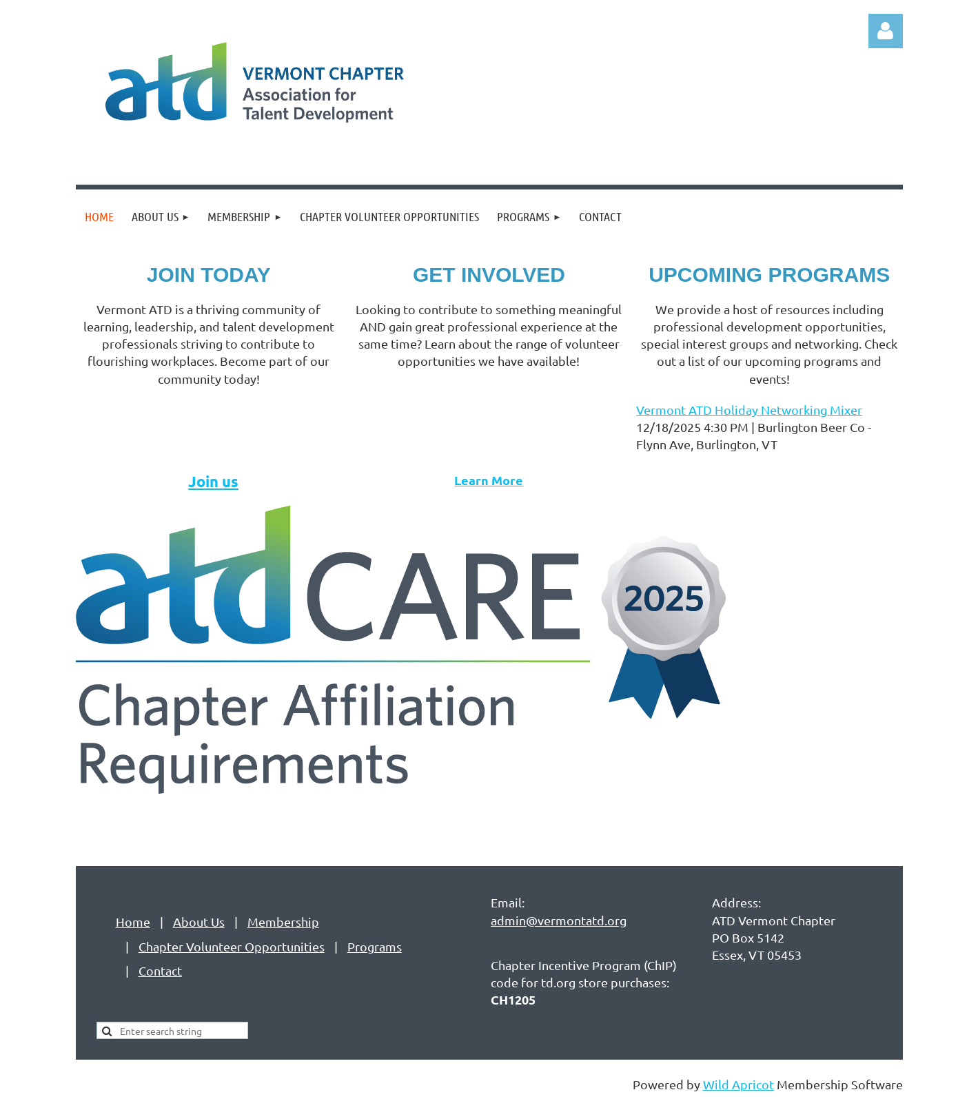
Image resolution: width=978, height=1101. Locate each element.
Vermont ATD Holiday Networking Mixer (749, 409)
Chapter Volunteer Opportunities (232, 946)
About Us (199, 921)
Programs (374, 946)
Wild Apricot (738, 1084)
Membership (283, 921)
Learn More (488, 480)
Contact (160, 970)
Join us (213, 481)
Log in (885, 31)
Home (133, 921)
